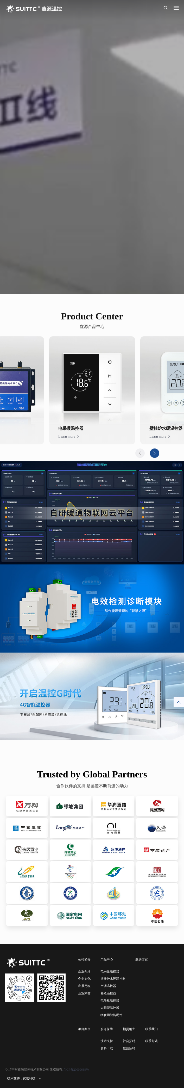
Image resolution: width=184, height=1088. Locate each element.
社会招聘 (129, 1041)
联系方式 (151, 1041)
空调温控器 (108, 986)
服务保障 (106, 1029)
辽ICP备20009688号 (75, 1069)
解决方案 (141, 959)
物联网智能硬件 (111, 1015)
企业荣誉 (84, 993)
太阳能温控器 (109, 1008)
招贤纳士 (129, 1029)
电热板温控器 (109, 1000)
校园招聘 (129, 1048)
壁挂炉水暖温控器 (112, 978)
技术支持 (106, 1041)
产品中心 (106, 959)
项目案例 (84, 1029)
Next (154, 464)
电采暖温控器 (109, 971)
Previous (140, 464)
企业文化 (84, 978)
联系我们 (151, 1029)
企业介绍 (84, 971)
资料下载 (106, 1048)
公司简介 (84, 959)
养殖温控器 (108, 993)
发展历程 (84, 986)
